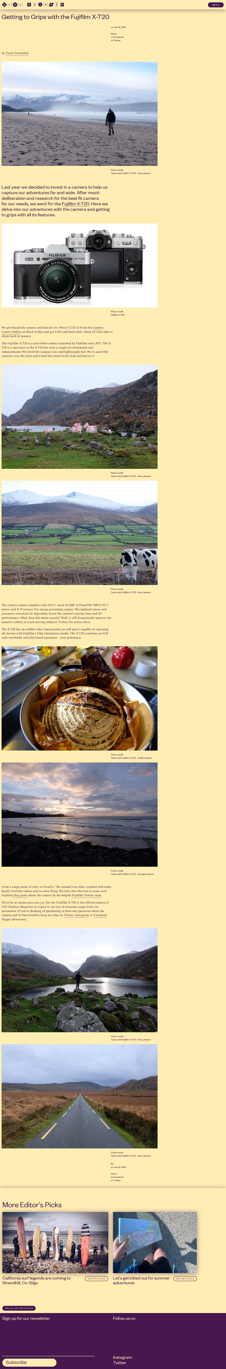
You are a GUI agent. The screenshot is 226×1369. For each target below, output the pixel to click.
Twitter (117, 40)
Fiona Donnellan (17, 53)
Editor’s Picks (97, 1278)
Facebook (119, 37)
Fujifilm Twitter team (86, 895)
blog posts (20, 895)
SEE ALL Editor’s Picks (19, 1308)
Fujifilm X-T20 (75, 203)
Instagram (82, 915)
